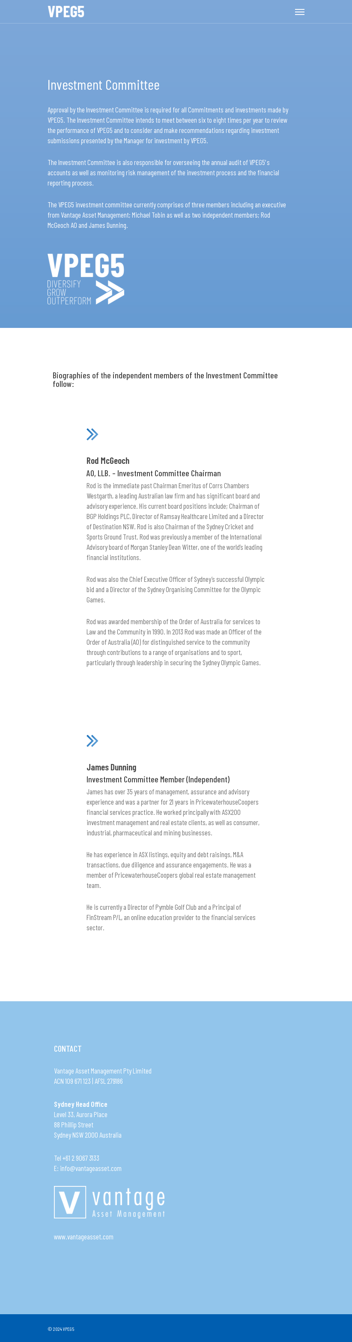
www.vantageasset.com (83, 1236)
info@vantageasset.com (91, 1168)
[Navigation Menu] (299, 11)
